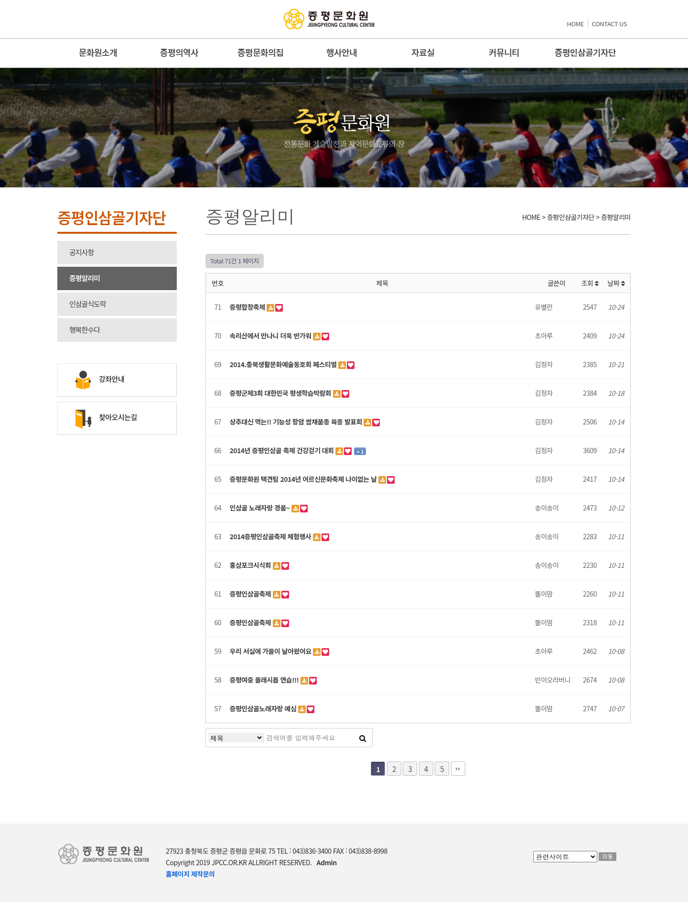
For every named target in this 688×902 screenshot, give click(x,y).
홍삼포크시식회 (251, 565)
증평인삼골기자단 (585, 52)
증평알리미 (84, 278)
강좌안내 (98, 380)
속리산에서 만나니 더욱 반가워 (271, 335)
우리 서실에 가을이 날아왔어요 (271, 651)
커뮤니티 (504, 52)
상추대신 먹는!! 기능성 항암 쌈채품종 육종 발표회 (297, 421)
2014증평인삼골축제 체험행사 (271, 536)
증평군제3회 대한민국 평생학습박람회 (281, 393)
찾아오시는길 (104, 418)
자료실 (422, 52)
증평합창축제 (248, 307)
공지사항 (81, 252)
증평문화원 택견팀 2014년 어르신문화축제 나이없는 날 (304, 479)
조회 (590, 283)
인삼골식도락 (87, 304)
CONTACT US (609, 23)
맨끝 (458, 768)
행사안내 (341, 52)
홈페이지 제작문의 (190, 874)
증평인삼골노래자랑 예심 (264, 708)
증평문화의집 (260, 52)
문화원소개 (98, 52)
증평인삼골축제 (251, 593)
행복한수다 (84, 330)
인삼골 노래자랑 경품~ (260, 507)
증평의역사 (179, 52)
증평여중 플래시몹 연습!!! (265, 680)
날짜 (615, 283)
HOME (575, 23)
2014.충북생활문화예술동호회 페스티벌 (284, 364)
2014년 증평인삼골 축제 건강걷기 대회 (282, 450)
